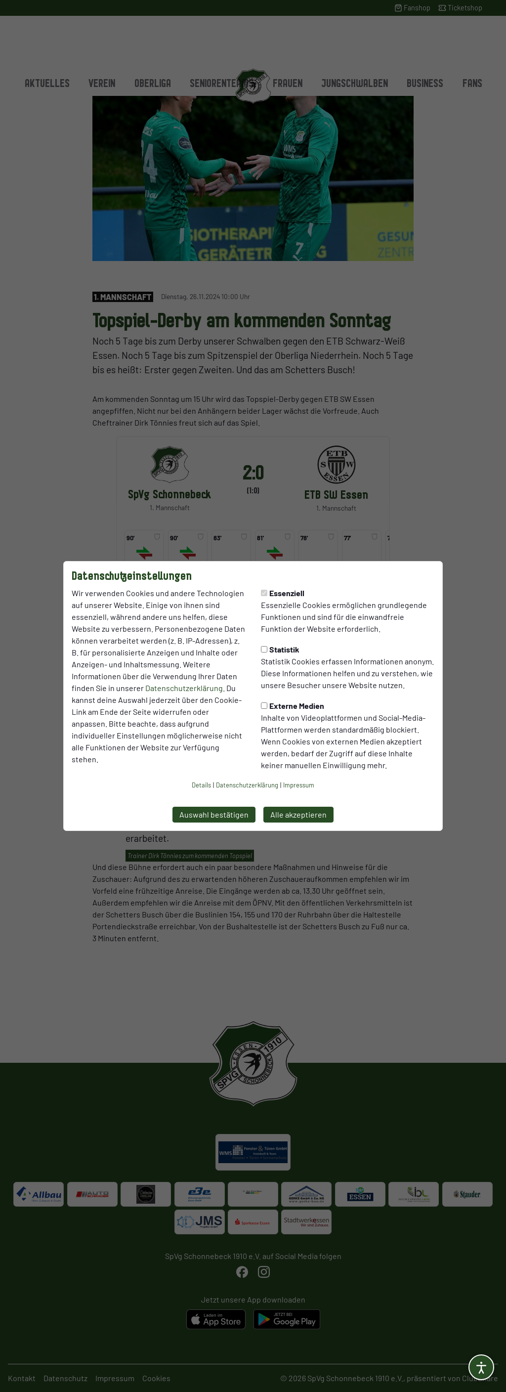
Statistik (280, 649)
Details (201, 785)
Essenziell (282, 593)
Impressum (298, 785)
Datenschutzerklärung (184, 688)
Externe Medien (292, 705)
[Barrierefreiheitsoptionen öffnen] (481, 1367)
